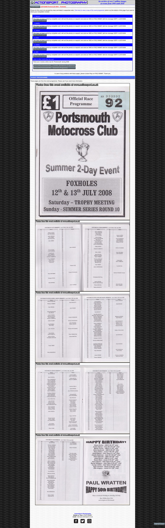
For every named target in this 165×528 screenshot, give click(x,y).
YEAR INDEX (35, 6)
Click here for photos (40, 20)
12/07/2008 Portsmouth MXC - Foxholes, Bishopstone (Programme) (54, 65)
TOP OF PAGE (159, 524)
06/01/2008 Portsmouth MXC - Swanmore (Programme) (51, 68)
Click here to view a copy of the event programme (89, 10)
